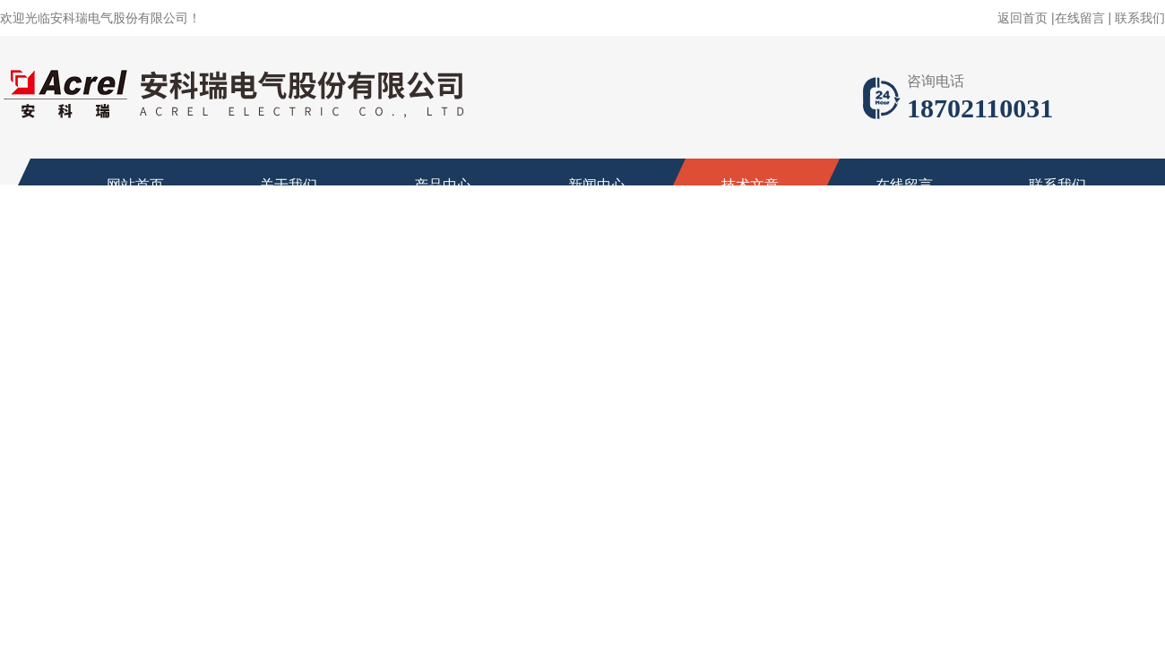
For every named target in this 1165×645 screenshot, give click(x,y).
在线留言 (1080, 18)
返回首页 (1022, 18)
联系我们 (1140, 18)
